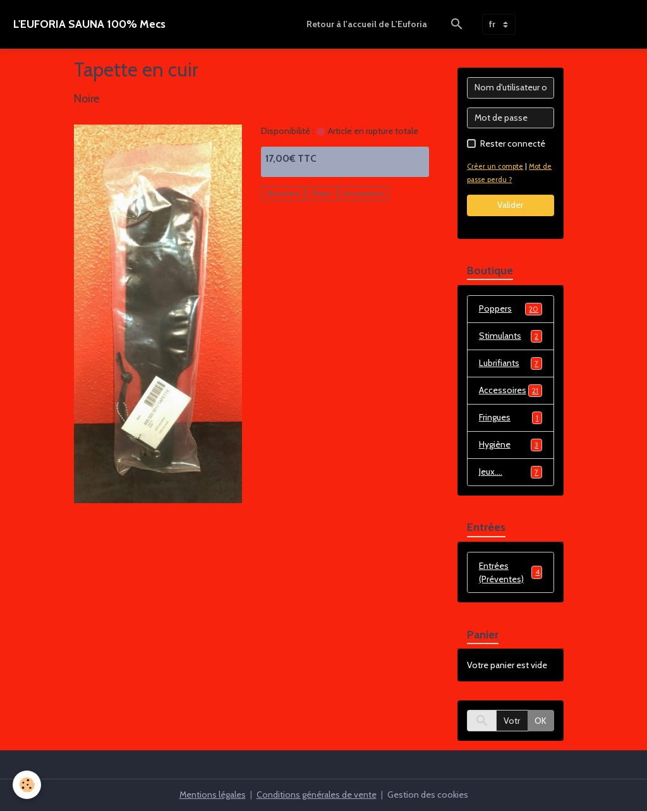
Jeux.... (510, 472)
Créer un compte (495, 166)
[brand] (89, 24)
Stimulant (282, 193)
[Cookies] (27, 785)
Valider (510, 204)
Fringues (510, 418)
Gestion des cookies (427, 794)
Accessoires (364, 193)
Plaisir (321, 193)
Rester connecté (512, 143)
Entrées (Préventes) (510, 572)
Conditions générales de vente (317, 794)
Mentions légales (212, 794)
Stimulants (510, 336)
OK (541, 720)
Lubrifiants (510, 363)
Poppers (510, 309)
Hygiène (510, 445)
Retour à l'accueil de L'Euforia (366, 24)
